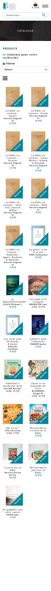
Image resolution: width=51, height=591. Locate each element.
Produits (10, 48)
